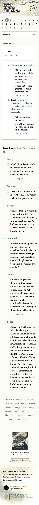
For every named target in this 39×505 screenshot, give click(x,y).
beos (25, 407)
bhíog (31, 407)
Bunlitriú (17, 43)
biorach (21, 415)
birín (19, 419)
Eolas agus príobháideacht (12, 480)
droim (10, 274)
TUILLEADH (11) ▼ (21, 96)
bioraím (12, 419)
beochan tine (16, 100)
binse (7, 415)
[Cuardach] (19, 34)
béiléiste (30, 399)
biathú (16, 411)
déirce (10, 322)
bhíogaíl (7, 411)
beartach (10, 399)
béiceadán (20, 399)
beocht (9, 407)
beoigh (10, 159)
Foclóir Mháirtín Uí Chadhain (14, 471)
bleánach (27, 419)
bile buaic (25, 411)
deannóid (12, 238)
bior (13, 415)
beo (16, 403)
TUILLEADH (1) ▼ (16, 179)
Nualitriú (7, 43)
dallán (10, 205)
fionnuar (11, 186)
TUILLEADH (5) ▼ (21, 134)
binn (34, 411)
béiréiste (8, 403)
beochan (31, 403)
